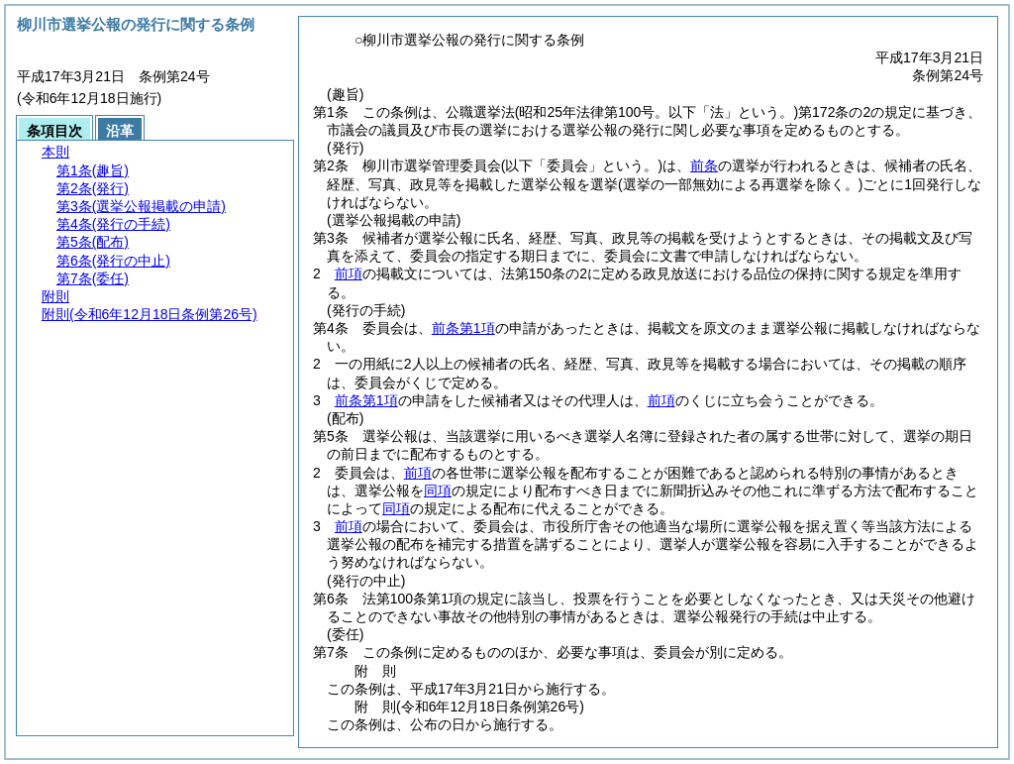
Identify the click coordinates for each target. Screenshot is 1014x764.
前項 (348, 273)
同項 (438, 490)
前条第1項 (463, 328)
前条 (704, 165)
